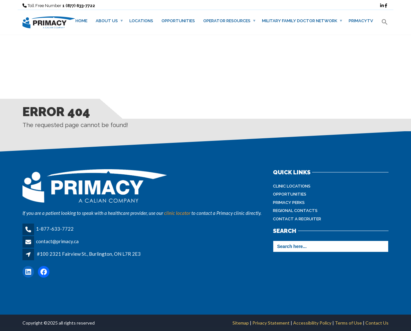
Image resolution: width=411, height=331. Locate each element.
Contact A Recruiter (297, 218)
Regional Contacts (295, 210)
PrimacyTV (361, 20)
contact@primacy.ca (57, 241)
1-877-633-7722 (55, 229)
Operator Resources (226, 20)
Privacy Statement (271, 323)
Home (81, 20)
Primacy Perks (289, 202)
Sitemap (241, 323)
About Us (107, 20)
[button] (384, 22)
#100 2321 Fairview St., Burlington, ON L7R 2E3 (89, 254)
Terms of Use (348, 323)
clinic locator (177, 213)
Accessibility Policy (312, 323)
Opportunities (178, 20)
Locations (141, 20)
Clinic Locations (291, 186)
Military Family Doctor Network (299, 20)
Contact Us (376, 323)
